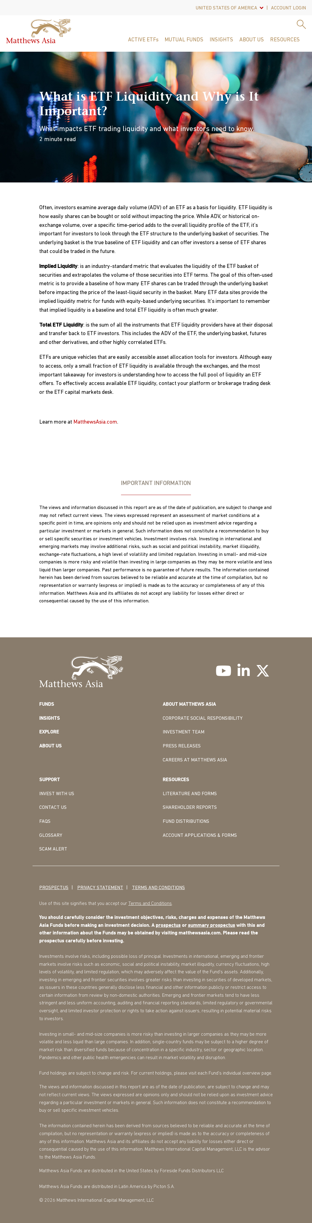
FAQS (44, 821)
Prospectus (53, 887)
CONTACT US (53, 807)
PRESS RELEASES (182, 746)
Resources (285, 40)
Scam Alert (53, 849)
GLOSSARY (50, 835)
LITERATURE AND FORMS (190, 794)
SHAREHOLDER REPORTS (190, 807)
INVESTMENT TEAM (183, 732)
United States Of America (226, 8)
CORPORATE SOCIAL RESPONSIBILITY (203, 718)
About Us (251, 40)
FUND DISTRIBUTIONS (186, 821)
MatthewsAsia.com (95, 422)
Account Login (288, 8)
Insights (221, 40)
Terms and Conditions (158, 887)
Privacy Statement (100, 887)
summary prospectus (211, 925)
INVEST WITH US (56, 794)
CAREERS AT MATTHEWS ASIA (195, 760)
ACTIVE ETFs (143, 40)
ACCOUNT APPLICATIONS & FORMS (200, 835)
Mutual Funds (184, 40)
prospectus (168, 925)
